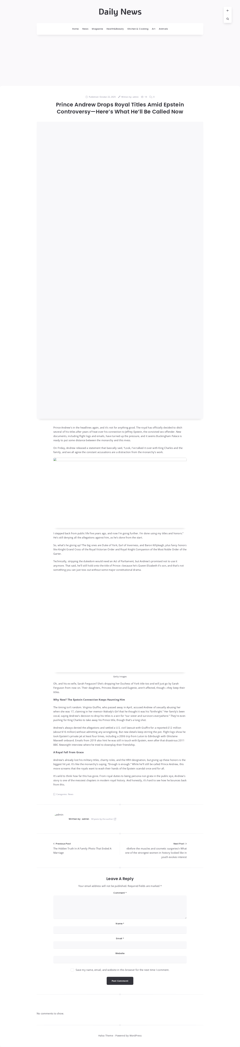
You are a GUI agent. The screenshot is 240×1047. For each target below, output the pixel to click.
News (85, 28)
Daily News (120, 12)
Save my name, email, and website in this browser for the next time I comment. (122, 969)
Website (119, 953)
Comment (120, 892)
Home (75, 28)
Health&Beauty (115, 28)
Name (120, 923)
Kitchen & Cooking (138, 28)
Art (153, 28)
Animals (163, 28)
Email (120, 938)
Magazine (97, 28)
